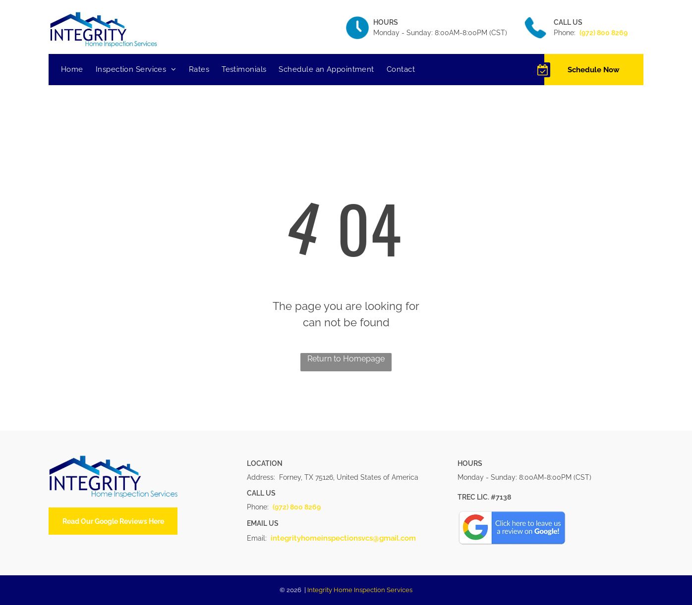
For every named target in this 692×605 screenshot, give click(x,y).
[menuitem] (78, 69)
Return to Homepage (346, 358)
